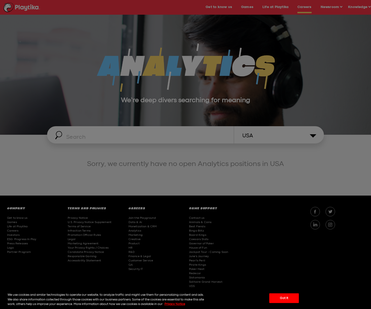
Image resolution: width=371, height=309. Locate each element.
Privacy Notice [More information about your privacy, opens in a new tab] (174, 304)
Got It (284, 298)
